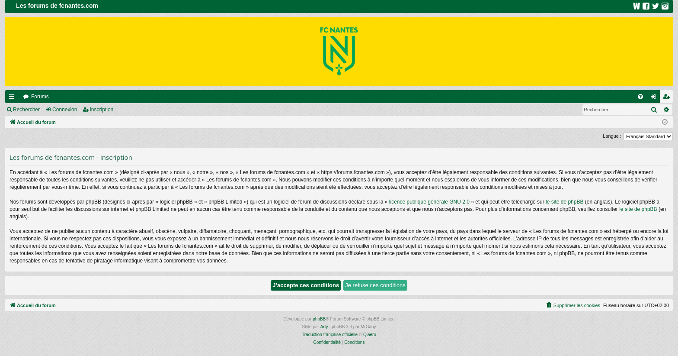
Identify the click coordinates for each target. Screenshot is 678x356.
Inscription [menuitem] (668, 98)
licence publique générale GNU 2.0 (429, 202)
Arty (324, 326)
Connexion (64, 110)
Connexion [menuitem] (655, 98)
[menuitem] (640, 96)
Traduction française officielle (330, 334)
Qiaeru (369, 334)
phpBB (319, 319)
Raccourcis (13, 98)
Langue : (612, 136)
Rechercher (26, 110)
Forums (40, 97)
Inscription (102, 110)
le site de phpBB (564, 202)
